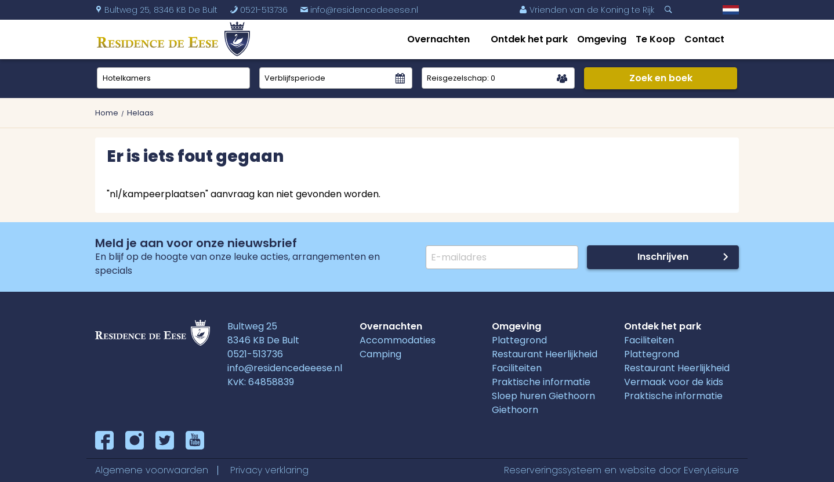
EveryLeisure (711, 470)
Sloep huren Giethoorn (543, 396)
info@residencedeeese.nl (359, 10)
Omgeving (601, 39)
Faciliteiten (517, 368)
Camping (380, 354)
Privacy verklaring (269, 470)
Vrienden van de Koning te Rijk (586, 10)
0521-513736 (255, 354)
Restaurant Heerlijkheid (544, 354)
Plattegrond (519, 340)
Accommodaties (398, 340)
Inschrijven (662, 256)
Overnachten (438, 39)
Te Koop (655, 39)
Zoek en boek (660, 78)
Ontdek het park (529, 39)
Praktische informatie (541, 382)
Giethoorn (515, 409)
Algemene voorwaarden (151, 470)
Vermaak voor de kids (673, 382)
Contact (704, 39)
